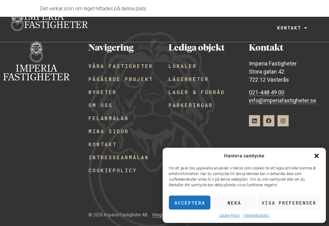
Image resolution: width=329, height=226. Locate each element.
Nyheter (102, 92)
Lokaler (183, 66)
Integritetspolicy (256, 215)
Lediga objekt (208, 14)
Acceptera (189, 203)
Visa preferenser (289, 203)
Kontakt (291, 28)
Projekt (259, 14)
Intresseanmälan (118, 157)
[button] (316, 156)
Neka (234, 203)
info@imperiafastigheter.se (282, 100)
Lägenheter (189, 79)
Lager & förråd (197, 92)
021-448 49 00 (266, 92)
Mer (293, 14)
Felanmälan (108, 118)
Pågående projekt (120, 79)
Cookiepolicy (112, 170)
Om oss (100, 105)
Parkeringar (191, 105)
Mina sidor (108, 131)
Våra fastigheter (142, 14)
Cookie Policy (229, 215)
